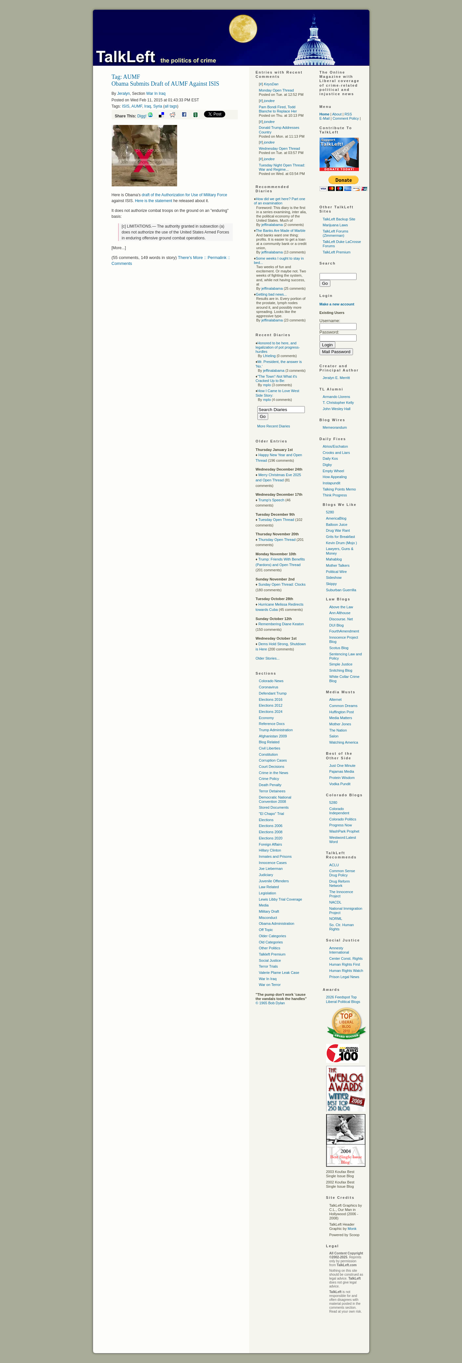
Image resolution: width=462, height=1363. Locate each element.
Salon (334, 736)
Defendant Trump (273, 693)
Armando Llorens (336, 397)
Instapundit (332, 483)
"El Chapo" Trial (271, 814)
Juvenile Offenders (274, 881)
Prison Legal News (344, 977)
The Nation (338, 730)
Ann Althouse (340, 613)
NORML (335, 919)
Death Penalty (270, 785)
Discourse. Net (341, 619)
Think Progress (335, 495)
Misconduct (268, 918)
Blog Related (269, 742)
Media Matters (340, 718)
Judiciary (266, 875)
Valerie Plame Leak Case (279, 973)
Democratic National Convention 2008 (275, 799)
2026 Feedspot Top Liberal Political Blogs (343, 999)
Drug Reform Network (339, 883)
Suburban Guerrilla (341, 590)
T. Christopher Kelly (338, 403)
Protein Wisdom (342, 778)
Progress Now (340, 825)
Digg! (141, 116)
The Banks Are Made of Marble (280, 231)
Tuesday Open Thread (276, 520)
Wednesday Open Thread (279, 148)
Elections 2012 (271, 705)
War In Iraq (156, 93)
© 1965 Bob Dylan (270, 1003)
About (337, 114)
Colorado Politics (343, 819)
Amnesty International (339, 950)
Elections (266, 820)
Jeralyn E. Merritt (336, 378)
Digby (327, 465)
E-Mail (325, 118)
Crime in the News (273, 773)
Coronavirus (268, 687)
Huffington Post (341, 712)
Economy (266, 718)
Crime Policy (269, 779)
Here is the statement (153, 200)
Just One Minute (342, 766)
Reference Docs (272, 724)
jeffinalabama (272, 225)
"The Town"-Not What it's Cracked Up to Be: (276, 378)
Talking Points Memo (339, 489)
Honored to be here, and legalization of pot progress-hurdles (278, 347)
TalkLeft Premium (337, 252)
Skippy (331, 584)
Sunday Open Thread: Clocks (281, 584)
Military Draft (269, 911)
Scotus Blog (339, 648)
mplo (267, 385)
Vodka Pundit (340, 784)
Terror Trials (268, 966)
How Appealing (335, 477)
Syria (157, 106)
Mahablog (334, 559)
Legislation (267, 893)
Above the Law (341, 607)
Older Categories (272, 936)
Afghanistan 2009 (273, 736)
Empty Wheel (333, 471)
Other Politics (269, 948)
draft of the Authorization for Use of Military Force (184, 195)
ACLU (334, 865)
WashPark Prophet (344, 831)
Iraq (147, 106)
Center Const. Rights (346, 958)
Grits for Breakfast (340, 537)
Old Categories (271, 942)
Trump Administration (276, 730)
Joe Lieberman (271, 869)
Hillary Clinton (270, 850)
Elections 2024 (271, 712)
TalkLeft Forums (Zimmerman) (335, 233)
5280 (330, 512)
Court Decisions (272, 766)
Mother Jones (340, 724)
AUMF (136, 106)
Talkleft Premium (272, 954)
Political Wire (336, 572)
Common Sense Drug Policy (342, 873)
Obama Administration (276, 923)
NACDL (335, 902)
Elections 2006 (271, 826)
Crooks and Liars (336, 453)
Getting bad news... (271, 294)
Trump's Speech (271, 500)
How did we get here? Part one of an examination (279, 201)
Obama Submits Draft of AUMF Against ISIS (165, 83)
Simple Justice (341, 664)
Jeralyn (123, 93)
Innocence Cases (273, 863)
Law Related (269, 887)
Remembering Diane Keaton (281, 624)
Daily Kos (330, 458)
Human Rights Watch (346, 971)
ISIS (126, 106)
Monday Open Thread (276, 90)
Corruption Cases (273, 760)
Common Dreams (343, 706)
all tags (171, 106)
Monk (352, 1229)
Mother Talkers (338, 565)
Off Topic (266, 930)
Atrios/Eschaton (335, 446)
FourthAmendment (344, 631)
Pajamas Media (341, 771)
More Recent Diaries (273, 426)
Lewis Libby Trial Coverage (280, 899)
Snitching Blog (340, 670)
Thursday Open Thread (277, 540)
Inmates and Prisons (275, 856)
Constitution (268, 754)
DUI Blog (336, 625)
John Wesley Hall (337, 409)
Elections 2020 (271, 838)
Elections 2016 (271, 699)
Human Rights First (344, 964)
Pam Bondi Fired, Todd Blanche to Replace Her (278, 109)
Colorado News (271, 681)
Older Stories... (268, 658)
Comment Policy (346, 118)
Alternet (335, 699)
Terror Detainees (272, 791)
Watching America (343, 742)
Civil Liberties (269, 748)
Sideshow (334, 577)
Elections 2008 (271, 832)
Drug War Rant (338, 530)
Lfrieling (269, 356)
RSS (348, 114)
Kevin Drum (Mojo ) (341, 543)
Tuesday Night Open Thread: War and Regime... (282, 167)
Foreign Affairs (270, 844)
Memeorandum (335, 427)
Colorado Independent (339, 811)
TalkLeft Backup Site (339, 219)
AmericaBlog (336, 518)
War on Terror (270, 985)
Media (264, 905)
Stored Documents (274, 807)
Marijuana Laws (335, 225)
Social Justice (270, 960)
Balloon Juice (336, 524)
